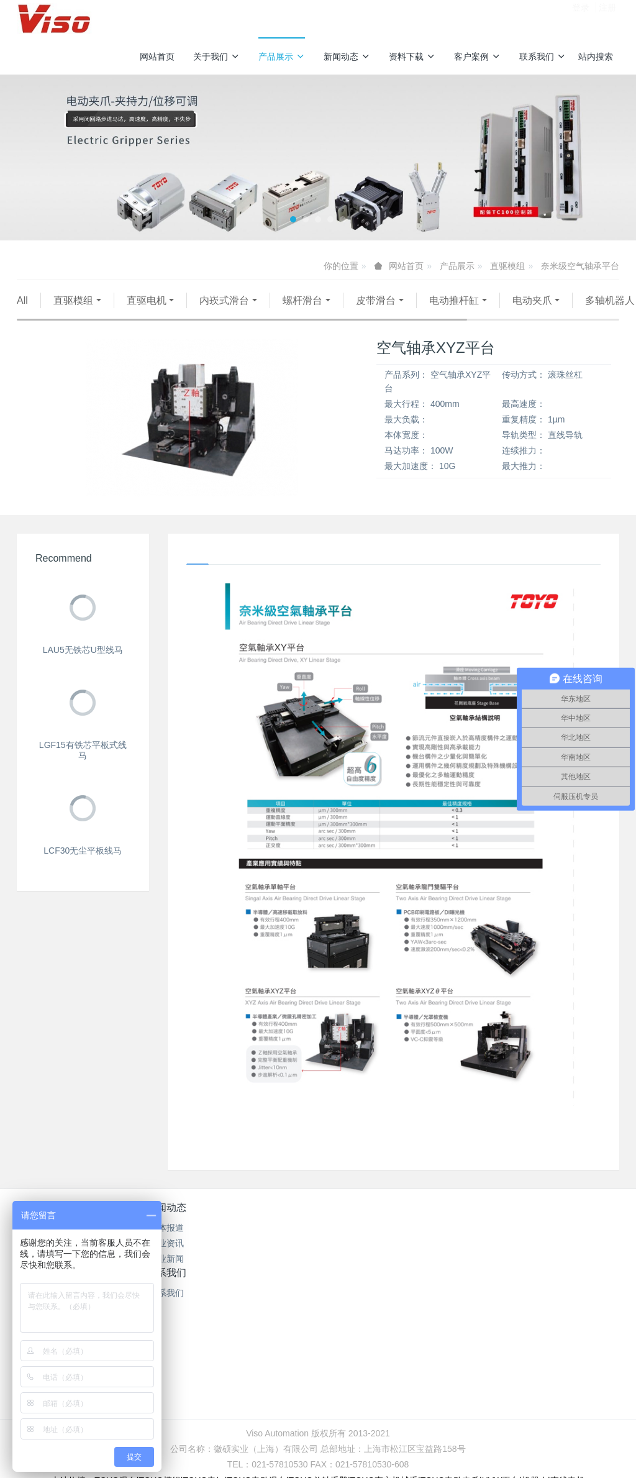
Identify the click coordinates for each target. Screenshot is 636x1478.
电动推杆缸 (454, 300)
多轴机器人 (55, 316)
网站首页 (157, 57)
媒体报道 (167, 1245)
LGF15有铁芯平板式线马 (83, 765)
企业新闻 (167, 1276)
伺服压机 (227, 316)
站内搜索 (595, 57)
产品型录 (267, 1245)
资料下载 (412, 57)
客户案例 (477, 57)
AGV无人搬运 (143, 316)
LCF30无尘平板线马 (82, 866)
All (22, 300)
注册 (607, 18)
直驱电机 (146, 300)
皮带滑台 (376, 300)
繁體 (318, 1421)
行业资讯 (167, 1261)
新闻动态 (347, 57)
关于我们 (216, 57)
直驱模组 (507, 266)
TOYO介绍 (267, 1276)
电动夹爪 (532, 300)
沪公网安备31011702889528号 (323, 1398)
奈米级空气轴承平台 (580, 266)
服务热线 (493, 1233)
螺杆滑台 (302, 300)
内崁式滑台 (224, 300)
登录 (580, 18)
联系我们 (542, 57)
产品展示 (281, 57)
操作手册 (267, 1261)
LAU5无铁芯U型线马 (83, 665)
